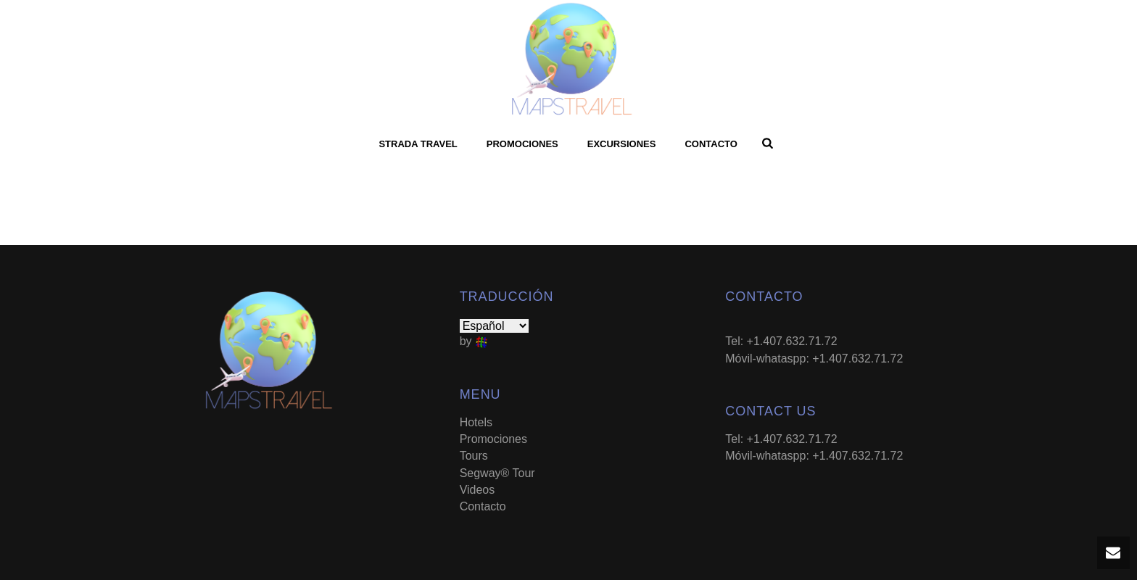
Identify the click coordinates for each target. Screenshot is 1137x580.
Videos (477, 490)
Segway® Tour (497, 473)
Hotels (476, 422)
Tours (474, 456)
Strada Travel (418, 143)
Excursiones (621, 143)
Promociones (522, 143)
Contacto (711, 143)
